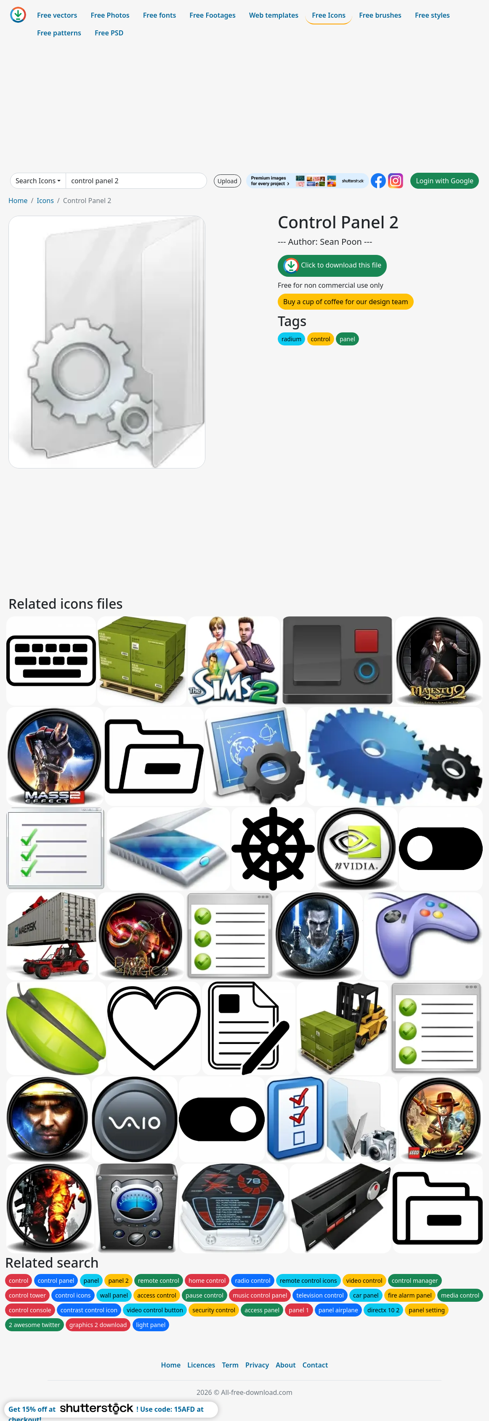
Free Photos (109, 15)
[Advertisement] (244, 107)
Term (230, 1365)
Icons (45, 200)
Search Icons (36, 180)
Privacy (257, 1365)
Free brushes (380, 15)
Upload (227, 181)
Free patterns (59, 32)
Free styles (432, 15)
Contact (315, 1365)
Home (18, 200)
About (285, 1365)
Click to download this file (332, 266)
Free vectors (57, 15)
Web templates (273, 15)
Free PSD (109, 32)
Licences (201, 1365)
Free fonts (159, 15)
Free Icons (328, 15)
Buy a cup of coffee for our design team (345, 301)
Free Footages (212, 15)
